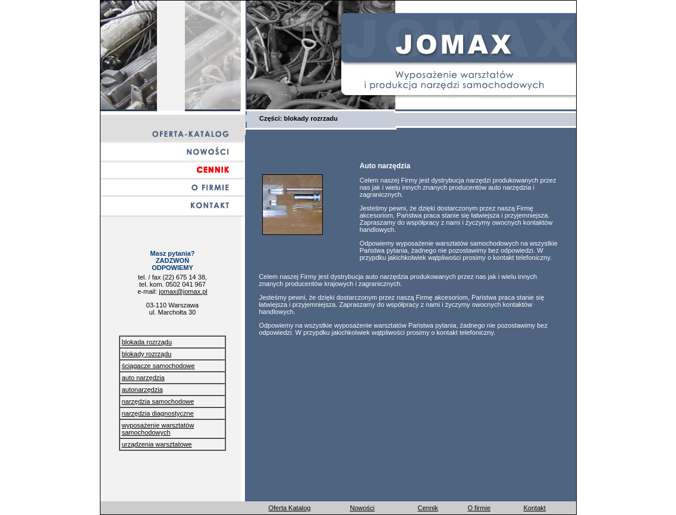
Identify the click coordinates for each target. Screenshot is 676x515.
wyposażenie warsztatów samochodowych (158, 429)
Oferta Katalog (290, 507)
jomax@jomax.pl (183, 291)
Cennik (428, 507)
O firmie (479, 507)
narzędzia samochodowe (158, 401)
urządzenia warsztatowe (157, 444)
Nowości (362, 507)
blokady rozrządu (147, 353)
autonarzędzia (142, 389)
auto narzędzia (143, 377)
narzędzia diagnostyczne (158, 413)
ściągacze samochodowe (158, 365)
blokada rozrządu (147, 342)
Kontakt (535, 507)
